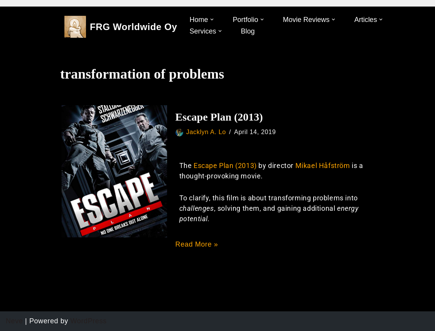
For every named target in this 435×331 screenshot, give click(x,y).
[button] (212, 19)
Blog (248, 31)
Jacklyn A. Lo (206, 131)
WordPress (89, 321)
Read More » (196, 244)
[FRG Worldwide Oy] (120, 27)
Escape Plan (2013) (219, 117)
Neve (14, 321)
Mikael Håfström (323, 165)
